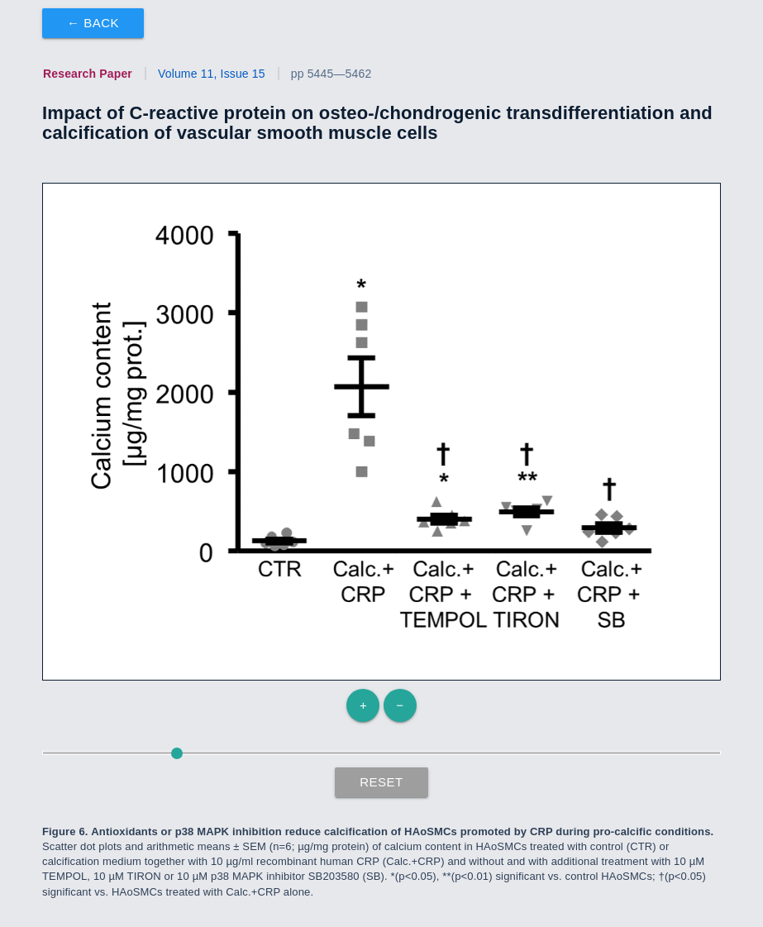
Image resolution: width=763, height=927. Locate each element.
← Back (93, 23)
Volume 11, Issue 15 (211, 73)
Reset (381, 782)
